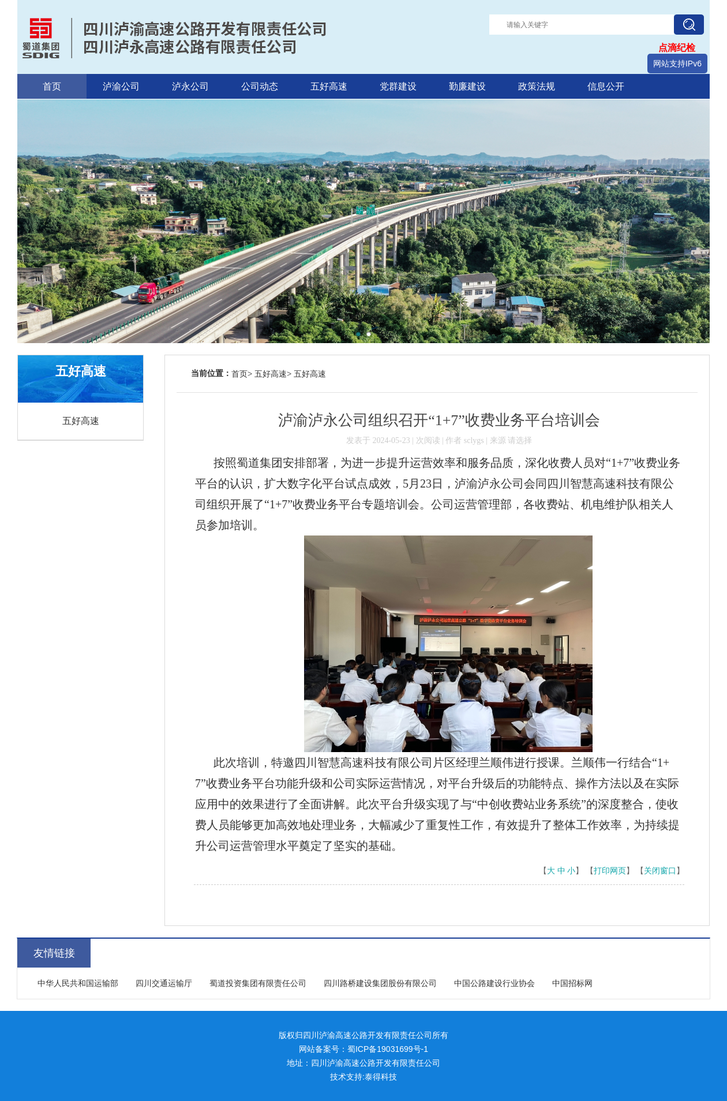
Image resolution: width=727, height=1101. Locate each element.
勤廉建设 (467, 86)
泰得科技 (381, 1076)
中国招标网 (572, 983)
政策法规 (536, 86)
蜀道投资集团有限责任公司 (257, 983)
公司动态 (259, 86)
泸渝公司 (121, 86)
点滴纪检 (676, 48)
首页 (52, 86)
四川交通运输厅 (164, 983)
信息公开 (605, 86)
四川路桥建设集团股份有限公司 (380, 983)
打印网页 (610, 870)
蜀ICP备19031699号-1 (387, 1049)
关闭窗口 (660, 870)
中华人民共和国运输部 (78, 983)
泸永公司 (190, 86)
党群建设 (398, 86)
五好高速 (328, 86)
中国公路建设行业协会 (494, 983)
